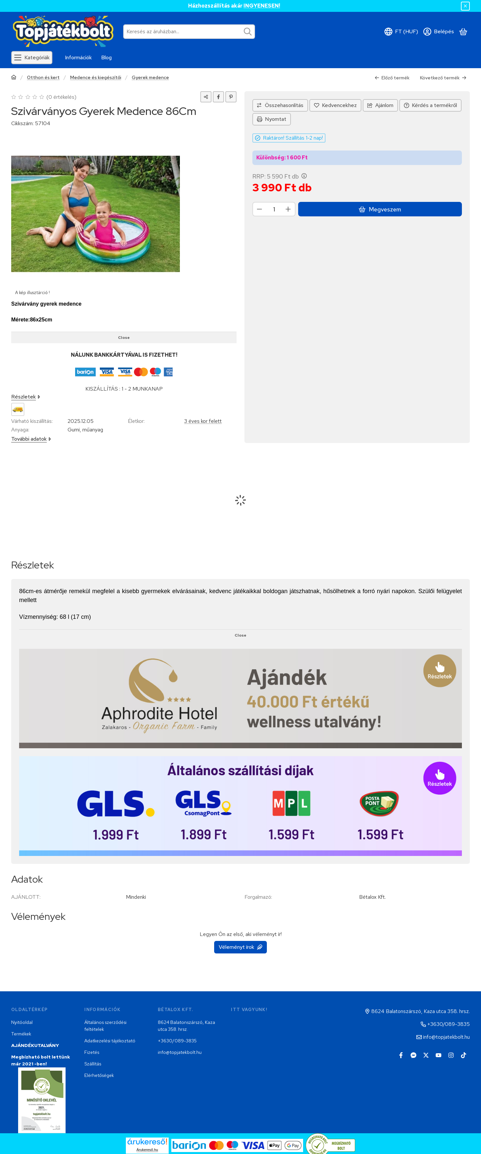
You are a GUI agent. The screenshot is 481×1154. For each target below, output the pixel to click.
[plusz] (288, 209)
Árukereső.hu (147, 1150)
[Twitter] (426, 1055)
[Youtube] (438, 1055)
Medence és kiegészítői (95, 77)
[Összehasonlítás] (280, 105)
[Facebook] (401, 1055)
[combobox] (189, 31)
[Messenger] (413, 1055)
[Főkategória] (13, 78)
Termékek (21, 1034)
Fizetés (91, 1052)
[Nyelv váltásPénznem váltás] (401, 31)
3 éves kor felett (203, 421)
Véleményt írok (240, 947)
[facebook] (218, 96)
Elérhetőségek (99, 1075)
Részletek (25, 396)
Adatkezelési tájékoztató (109, 1041)
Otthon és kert (43, 77)
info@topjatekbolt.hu (180, 1052)
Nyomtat (271, 119)
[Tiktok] (463, 1055)
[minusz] (260, 209)
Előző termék (392, 78)
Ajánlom (380, 105)
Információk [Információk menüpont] (78, 57)
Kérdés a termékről (430, 105)
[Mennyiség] (274, 209)
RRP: (279, 176)
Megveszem (380, 209)
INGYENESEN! (261, 5)
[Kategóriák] (31, 57)
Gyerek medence (150, 77)
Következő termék (443, 78)
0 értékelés (62, 97)
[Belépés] (439, 31)
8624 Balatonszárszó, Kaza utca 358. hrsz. (186, 1025)
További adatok (31, 438)
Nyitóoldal (22, 1022)
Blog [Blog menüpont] (106, 57)
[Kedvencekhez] (335, 105)
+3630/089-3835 (177, 1041)
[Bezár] (465, 6)
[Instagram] (451, 1055)
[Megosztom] (206, 96)
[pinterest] (231, 96)
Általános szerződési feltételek (105, 1025)
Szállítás (92, 1064)
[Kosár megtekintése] (463, 31)
